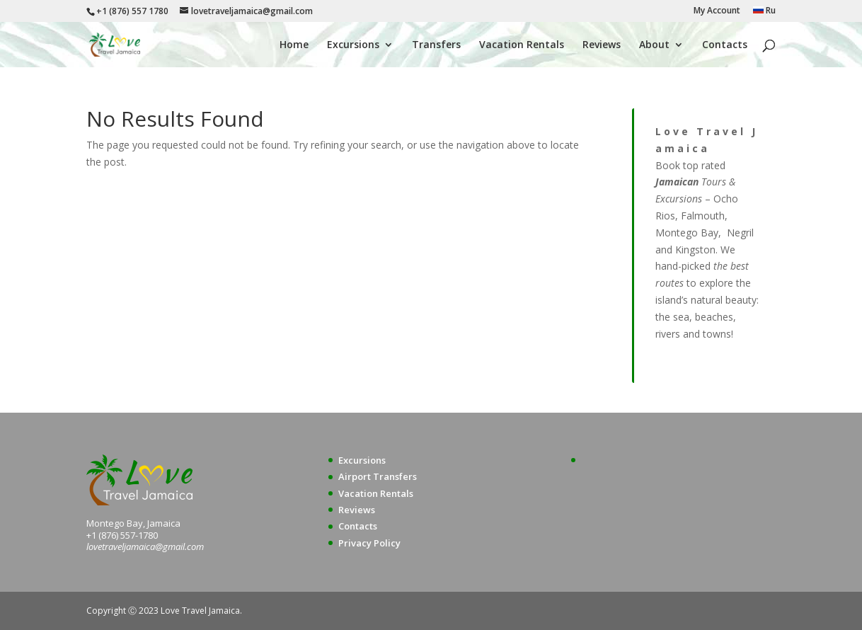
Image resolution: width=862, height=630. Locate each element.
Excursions (353, 45)
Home (294, 45)
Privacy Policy (369, 543)
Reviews (601, 45)
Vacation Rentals (521, 45)
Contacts (724, 45)
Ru (764, 11)
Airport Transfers (377, 476)
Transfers (436, 45)
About (654, 45)
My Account (717, 11)
